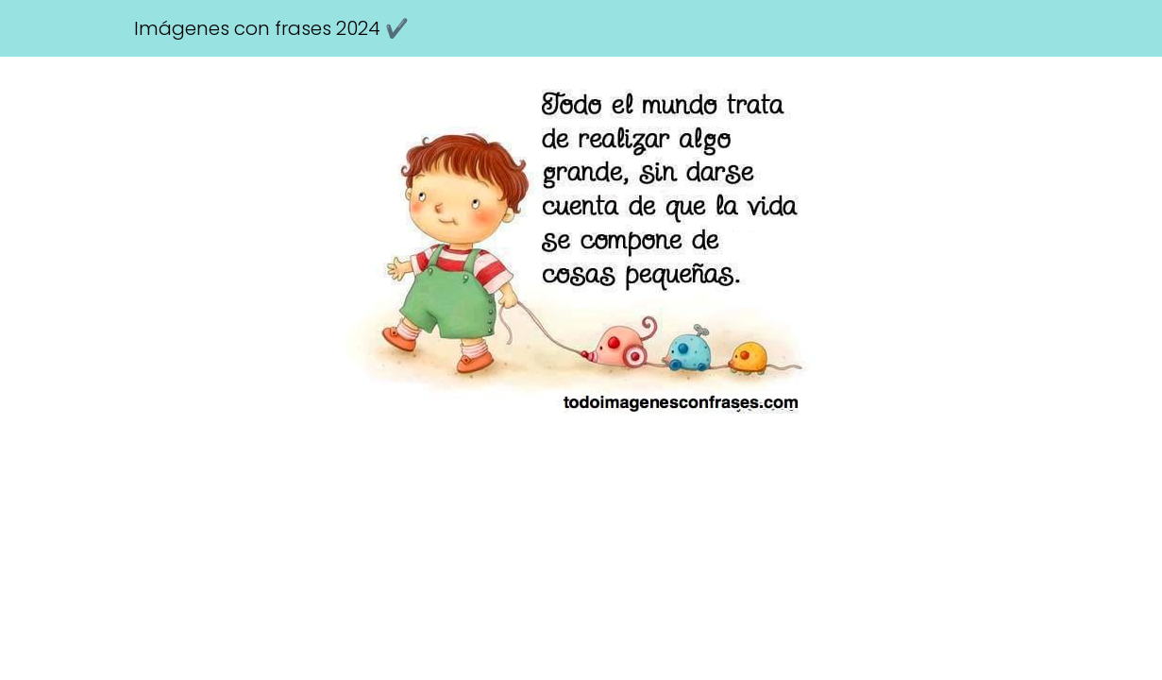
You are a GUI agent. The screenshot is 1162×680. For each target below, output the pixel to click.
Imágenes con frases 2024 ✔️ (271, 28)
